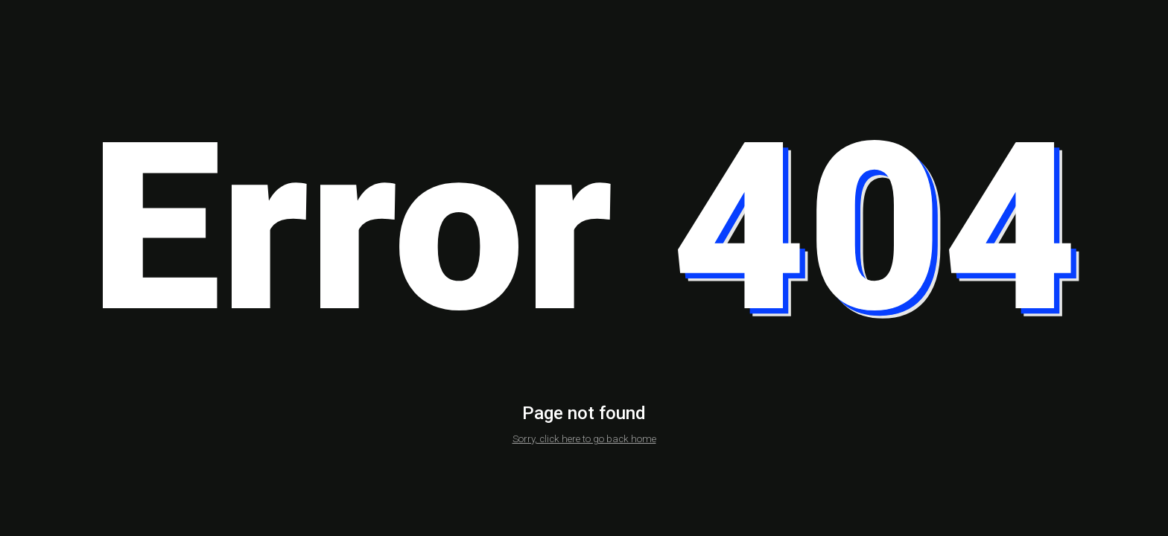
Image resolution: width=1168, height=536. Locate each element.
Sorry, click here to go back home (584, 438)
